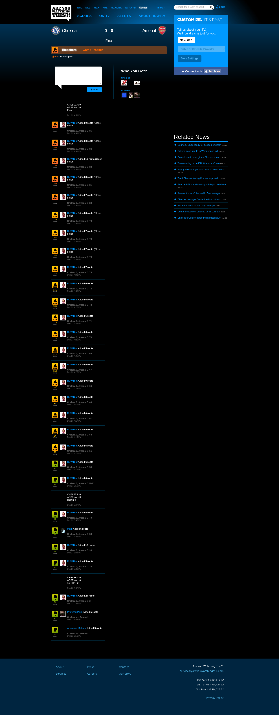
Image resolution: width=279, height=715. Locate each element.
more (160, 7)
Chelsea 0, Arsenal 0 (77, 131)
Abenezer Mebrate (77, 628)
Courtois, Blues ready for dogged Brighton (199, 145)
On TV (104, 16)
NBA (96, 7)
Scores (84, 16)
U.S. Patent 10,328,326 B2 (209, 689)
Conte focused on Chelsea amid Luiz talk (199, 211)
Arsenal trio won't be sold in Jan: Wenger (199, 193)
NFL (79, 7)
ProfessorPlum (75, 612)
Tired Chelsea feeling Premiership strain (198, 178)
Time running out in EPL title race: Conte (199, 163)
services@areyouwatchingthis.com (201, 671)
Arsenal (149, 30)
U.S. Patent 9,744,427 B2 (210, 685)
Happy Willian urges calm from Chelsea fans (201, 169)
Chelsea (69, 30)
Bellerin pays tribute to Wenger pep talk (198, 151)
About (152, 16)
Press (90, 667)
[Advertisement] (201, 105)
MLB (87, 7)
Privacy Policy (214, 698)
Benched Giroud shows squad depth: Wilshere (202, 184)
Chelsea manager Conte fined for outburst (199, 199)
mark (70, 528)
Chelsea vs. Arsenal (77, 617)
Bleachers (69, 50)
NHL (105, 7)
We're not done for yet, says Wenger (197, 205)
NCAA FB (130, 7)
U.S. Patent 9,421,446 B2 (210, 680)
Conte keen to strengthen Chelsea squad (199, 157)
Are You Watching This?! (61, 13)
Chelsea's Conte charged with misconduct (199, 217)
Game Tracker (93, 50)
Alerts (124, 16)
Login (222, 6)
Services (61, 674)
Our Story (125, 674)
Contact (124, 667)
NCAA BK (116, 7)
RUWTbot (72, 123)
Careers (92, 674)
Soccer (143, 7)
